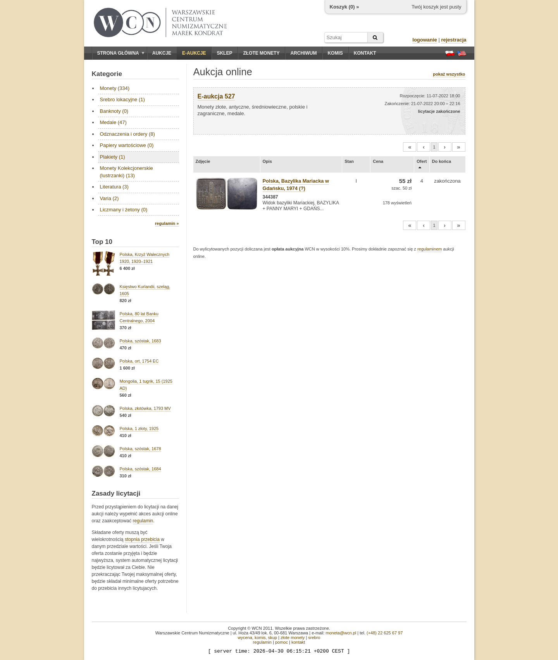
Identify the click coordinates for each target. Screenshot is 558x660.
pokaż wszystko (449, 74)
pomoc (281, 642)
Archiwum (303, 53)
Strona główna (121, 53)
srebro (314, 637)
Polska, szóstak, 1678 (140, 448)
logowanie (424, 40)
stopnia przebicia (142, 539)
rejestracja (453, 40)
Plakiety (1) (112, 157)
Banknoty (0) (114, 111)
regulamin (143, 521)
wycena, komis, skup (257, 637)
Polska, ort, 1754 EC (139, 361)
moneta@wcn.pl (341, 633)
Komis (335, 53)
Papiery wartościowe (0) (127, 145)
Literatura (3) (114, 187)
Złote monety (261, 53)
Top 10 (102, 241)
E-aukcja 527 (216, 96)
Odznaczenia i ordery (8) (127, 134)
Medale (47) (113, 122)
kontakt (298, 642)
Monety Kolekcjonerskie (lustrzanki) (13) (126, 171)
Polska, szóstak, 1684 (140, 468)
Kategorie (107, 74)
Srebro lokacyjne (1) (122, 99)
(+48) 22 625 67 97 (385, 633)
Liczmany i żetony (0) (124, 210)
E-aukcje (194, 53)
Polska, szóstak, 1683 (140, 341)
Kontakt (365, 53)
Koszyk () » (344, 7)
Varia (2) (109, 198)
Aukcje (161, 53)
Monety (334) (115, 88)
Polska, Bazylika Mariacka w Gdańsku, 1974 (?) (296, 184)
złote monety (293, 637)
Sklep (224, 53)
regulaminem (429, 249)
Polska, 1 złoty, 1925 (139, 428)
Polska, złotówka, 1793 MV (145, 408)
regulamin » (167, 223)
